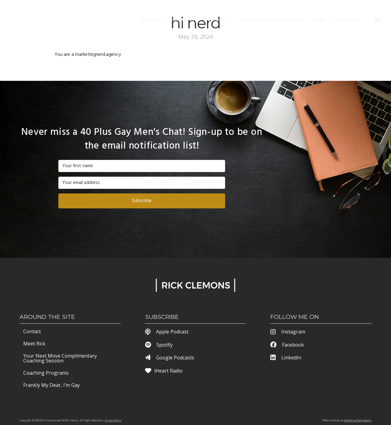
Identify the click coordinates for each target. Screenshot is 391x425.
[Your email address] (141, 183)
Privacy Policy (113, 421)
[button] (377, 20)
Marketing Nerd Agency (357, 421)
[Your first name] (141, 166)
